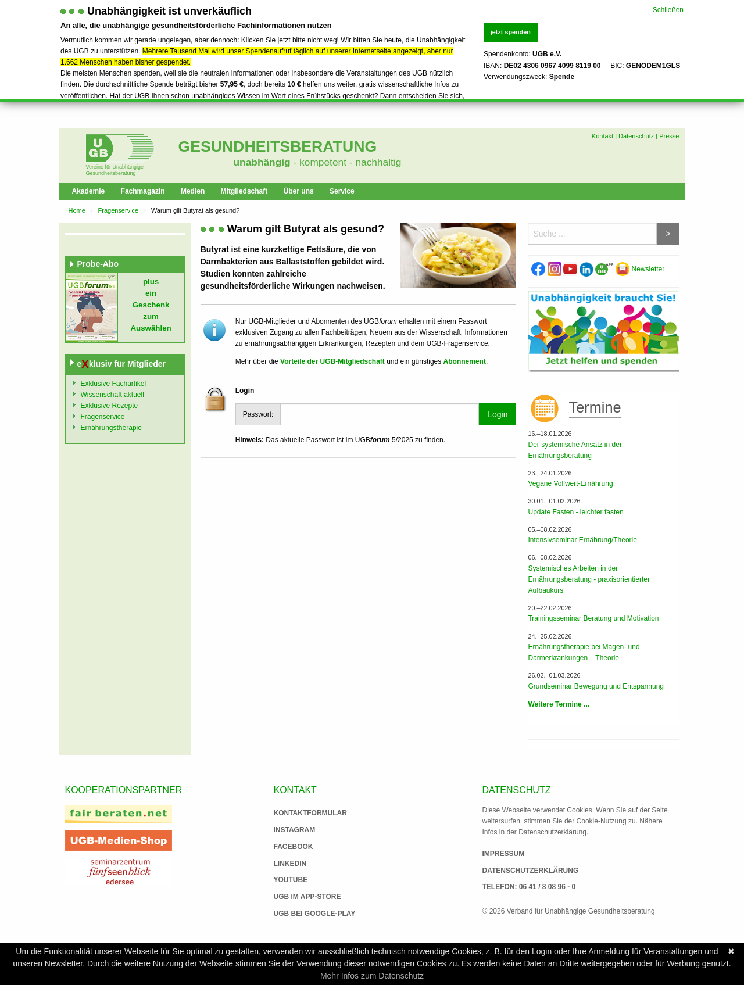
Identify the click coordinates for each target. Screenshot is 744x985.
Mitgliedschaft (244, 191)
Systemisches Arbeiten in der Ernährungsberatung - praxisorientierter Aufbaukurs (588, 579)
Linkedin (290, 863)
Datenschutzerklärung (530, 870)
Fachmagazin (143, 191)
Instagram (295, 830)
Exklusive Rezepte (109, 406)
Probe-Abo (98, 263)
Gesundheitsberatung (277, 146)
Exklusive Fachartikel (113, 383)
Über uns (299, 191)
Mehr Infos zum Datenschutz (372, 975)
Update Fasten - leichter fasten (575, 512)
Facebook (293, 847)
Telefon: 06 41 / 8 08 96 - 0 (529, 887)
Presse (669, 135)
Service (342, 191)
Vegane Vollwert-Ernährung (570, 483)
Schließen (668, 9)
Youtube (291, 880)
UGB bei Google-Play (303, 913)
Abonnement (464, 361)
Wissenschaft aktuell (112, 395)
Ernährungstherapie (111, 428)
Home (77, 210)
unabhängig (262, 162)
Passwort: (258, 414)
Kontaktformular (310, 813)
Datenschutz (636, 135)
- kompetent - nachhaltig (346, 162)
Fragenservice (118, 210)
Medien (193, 191)
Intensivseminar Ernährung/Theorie (582, 540)
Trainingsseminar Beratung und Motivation (593, 618)
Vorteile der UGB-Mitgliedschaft (332, 361)
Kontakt (602, 135)
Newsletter (640, 269)
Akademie (88, 191)
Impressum (503, 854)
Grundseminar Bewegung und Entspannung (596, 686)
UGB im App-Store (303, 897)
